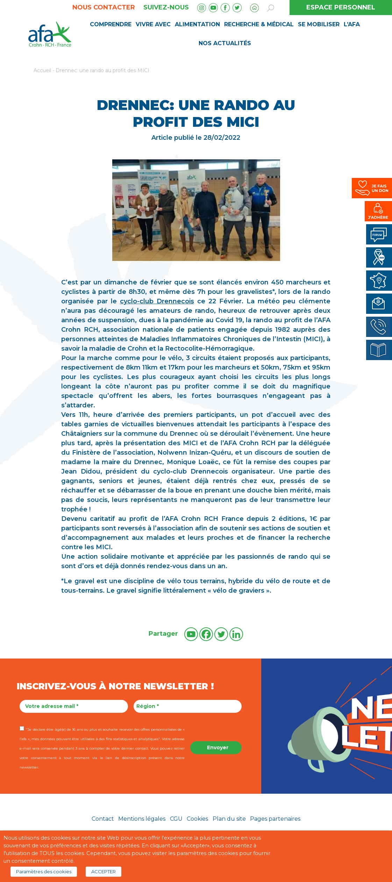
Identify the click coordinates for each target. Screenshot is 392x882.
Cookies (197, 818)
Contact (103, 818)
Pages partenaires (275, 818)
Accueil (42, 70)
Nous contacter (103, 7)
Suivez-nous (166, 7)
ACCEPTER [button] (103, 871)
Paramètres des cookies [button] (43, 871)
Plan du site (229, 818)
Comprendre (110, 24)
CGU (176, 818)
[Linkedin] (236, 634)
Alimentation (197, 24)
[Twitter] (221, 634)
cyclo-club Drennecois (157, 301)
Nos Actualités (225, 43)
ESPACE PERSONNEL (340, 7)
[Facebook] (206, 634)
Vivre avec (153, 24)
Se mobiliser (319, 24)
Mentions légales (141, 818)
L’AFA (352, 24)
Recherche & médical (259, 24)
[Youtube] (191, 634)
